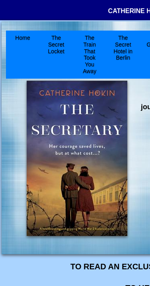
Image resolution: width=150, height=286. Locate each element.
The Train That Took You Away (89, 54)
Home (22, 38)
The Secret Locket (56, 44)
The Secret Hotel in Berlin (123, 48)
